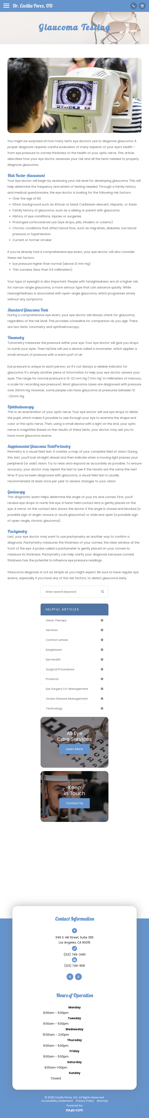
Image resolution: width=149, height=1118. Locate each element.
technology (54, 708)
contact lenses (57, 640)
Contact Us (74, 803)
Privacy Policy (85, 1101)
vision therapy (56, 620)
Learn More (74, 749)
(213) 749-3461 (75, 954)
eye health (53, 659)
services (52, 630)
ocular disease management (67, 699)
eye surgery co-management (67, 689)
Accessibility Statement (57, 1101)
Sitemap (102, 1101)
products (52, 679)
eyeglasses (54, 650)
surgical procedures (60, 669)
